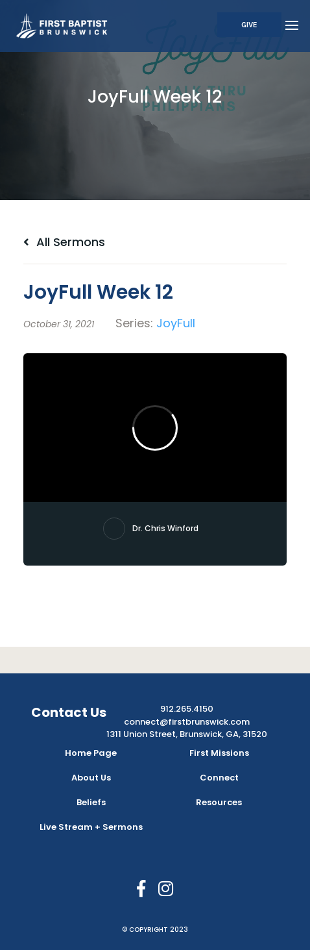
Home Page (91, 753)
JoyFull (175, 323)
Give (249, 24)
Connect (219, 777)
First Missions (219, 753)
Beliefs (91, 802)
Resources (219, 802)
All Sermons (64, 242)
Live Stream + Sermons (91, 827)
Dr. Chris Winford (165, 528)
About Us (91, 777)
